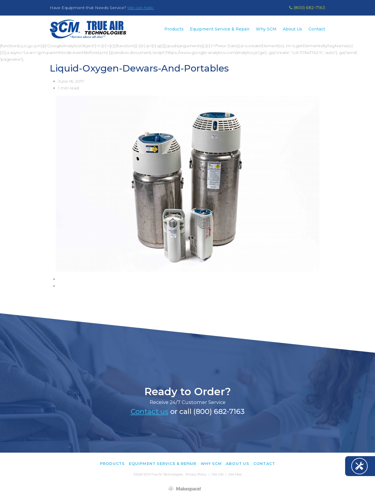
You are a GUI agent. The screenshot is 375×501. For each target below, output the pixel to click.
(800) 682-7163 (307, 7)
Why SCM (266, 29)
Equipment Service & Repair (220, 29)
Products (174, 29)
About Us (292, 29)
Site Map (235, 474)
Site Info (218, 474)
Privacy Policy (196, 474)
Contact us (149, 411)
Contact (316, 29)
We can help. (140, 7)
